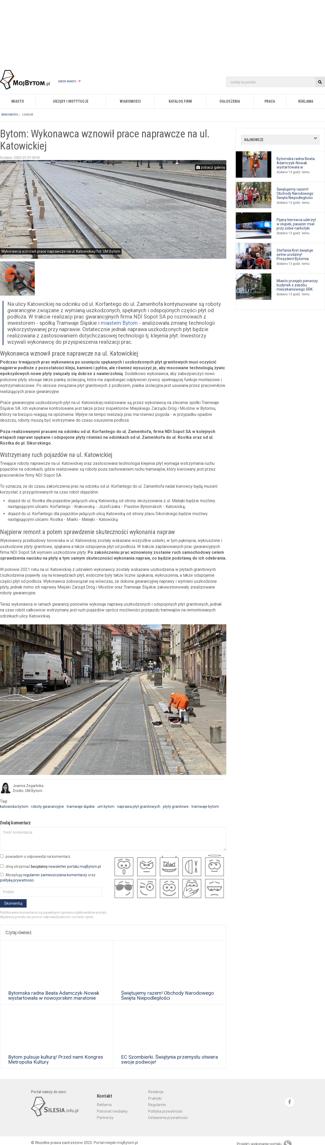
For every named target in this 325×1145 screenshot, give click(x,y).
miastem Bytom (119, 323)
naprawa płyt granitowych (138, 806)
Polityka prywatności (165, 1111)
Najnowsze (253, 140)
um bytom (105, 806)
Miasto (17, 101)
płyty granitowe (176, 806)
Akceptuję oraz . (48, 877)
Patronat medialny (112, 1111)
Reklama (305, 101)
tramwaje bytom (205, 806)
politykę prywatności (17, 880)
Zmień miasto (69, 81)
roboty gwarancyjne (47, 806)
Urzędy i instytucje (70, 101)
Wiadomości (130, 101)
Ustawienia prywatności (168, 1118)
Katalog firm (180, 101)
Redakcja (155, 1092)
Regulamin (157, 1105)
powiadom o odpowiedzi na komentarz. (35, 856)
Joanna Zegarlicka (28, 786)
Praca (269, 101)
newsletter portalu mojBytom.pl (74, 866)
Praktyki (155, 1098)
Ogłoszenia (229, 101)
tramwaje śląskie (81, 806)
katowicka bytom (14, 806)
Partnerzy (105, 1118)
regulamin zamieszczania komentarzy (55, 875)
